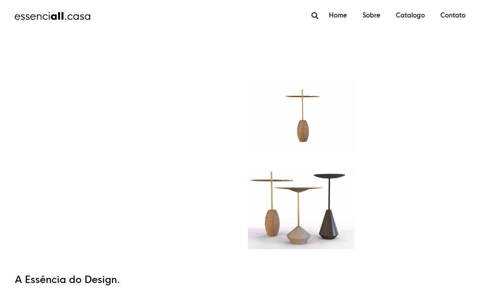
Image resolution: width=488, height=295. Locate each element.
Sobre (371, 15)
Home (338, 15)
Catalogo (410, 15)
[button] (314, 15)
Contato (453, 15)
